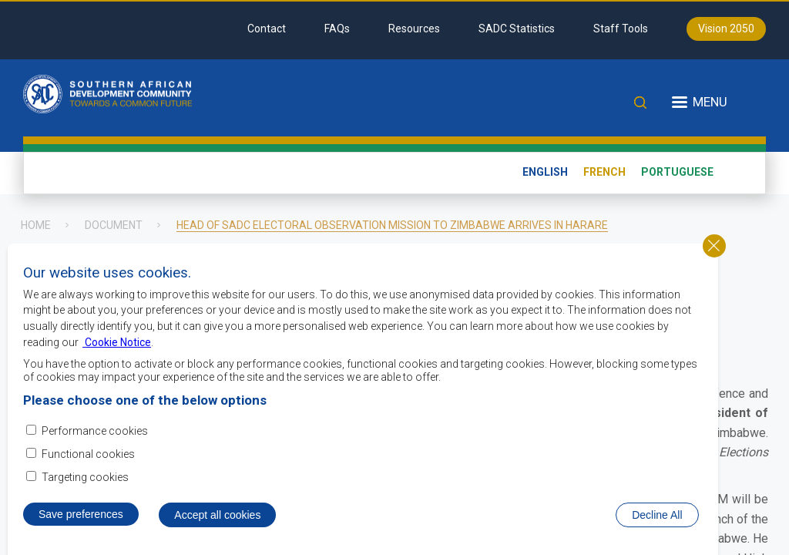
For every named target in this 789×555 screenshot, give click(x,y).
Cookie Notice (116, 351)
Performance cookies (95, 440)
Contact (266, 28)
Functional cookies (88, 463)
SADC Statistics (516, 28)
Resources (414, 28)
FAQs (337, 28)
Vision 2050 (726, 28)
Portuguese (677, 172)
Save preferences (81, 524)
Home (36, 225)
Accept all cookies (217, 525)
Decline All (657, 525)
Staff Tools (620, 28)
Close (714, 255)
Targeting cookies (85, 486)
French (604, 172)
